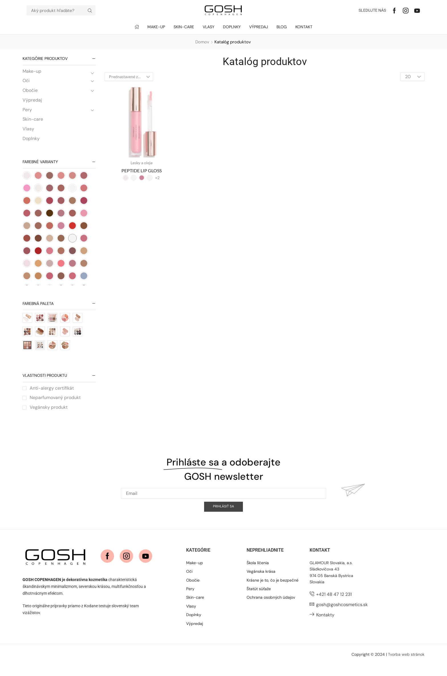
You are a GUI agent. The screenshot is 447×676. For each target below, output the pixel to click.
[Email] (223, 533)
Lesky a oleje (142, 162)
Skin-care (33, 122)
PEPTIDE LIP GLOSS (141, 170)
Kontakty (325, 626)
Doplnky (31, 141)
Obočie (30, 93)
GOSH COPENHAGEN (42, 590)
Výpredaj (32, 103)
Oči (26, 83)
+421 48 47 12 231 (334, 606)
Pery (27, 113)
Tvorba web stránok (406, 665)
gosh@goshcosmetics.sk (342, 616)
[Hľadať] (90, 10)
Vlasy (28, 132)
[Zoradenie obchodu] (129, 76)
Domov (202, 42)
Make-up (32, 74)
